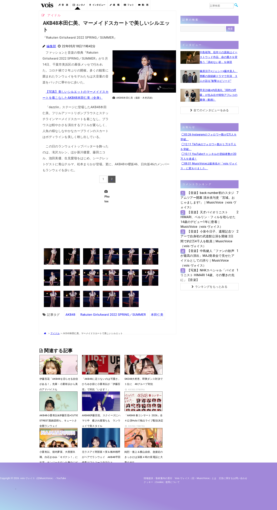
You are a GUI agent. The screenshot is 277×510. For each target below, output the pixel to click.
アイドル (55, 333)
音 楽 (63, 5)
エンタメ (79, 5)
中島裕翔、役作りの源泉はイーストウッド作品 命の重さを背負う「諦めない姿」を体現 (218, 57)
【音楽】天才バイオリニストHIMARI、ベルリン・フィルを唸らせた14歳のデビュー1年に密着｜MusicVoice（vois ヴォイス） (207, 219)
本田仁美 (157, 314)
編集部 (51, 46)
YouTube (61, 478)
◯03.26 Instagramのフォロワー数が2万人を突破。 (208, 137)
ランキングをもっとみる (209, 286)
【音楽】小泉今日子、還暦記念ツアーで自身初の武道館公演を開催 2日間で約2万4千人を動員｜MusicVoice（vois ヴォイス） (207, 239)
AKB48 (70, 314)
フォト (129, 5)
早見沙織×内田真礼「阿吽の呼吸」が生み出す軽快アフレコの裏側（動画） (218, 95)
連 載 (114, 5)
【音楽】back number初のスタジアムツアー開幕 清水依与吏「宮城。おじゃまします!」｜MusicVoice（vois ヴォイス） (208, 200)
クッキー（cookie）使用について (162, 482)
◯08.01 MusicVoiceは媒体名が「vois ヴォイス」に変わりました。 (208, 166)
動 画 (143, 5)
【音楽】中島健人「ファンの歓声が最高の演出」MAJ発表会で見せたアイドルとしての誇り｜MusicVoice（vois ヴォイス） (207, 258)
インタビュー (97, 5)
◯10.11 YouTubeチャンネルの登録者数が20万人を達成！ (208, 156)
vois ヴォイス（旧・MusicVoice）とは (195, 478)
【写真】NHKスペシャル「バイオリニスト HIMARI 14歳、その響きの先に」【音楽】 (207, 275)
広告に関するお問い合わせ (233, 478)
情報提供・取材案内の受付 (158, 478)
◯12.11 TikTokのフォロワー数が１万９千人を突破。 (208, 147)
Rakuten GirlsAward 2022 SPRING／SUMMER (113, 314)
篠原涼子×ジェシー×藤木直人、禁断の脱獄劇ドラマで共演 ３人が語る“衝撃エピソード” (219, 76)
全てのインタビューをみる (209, 110)
